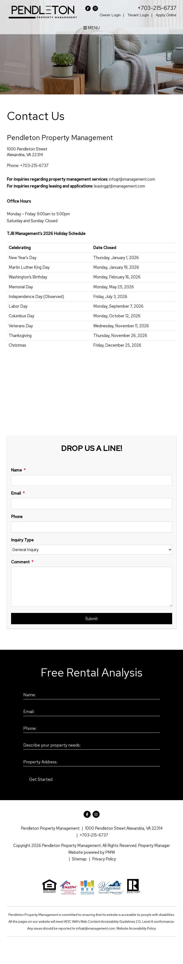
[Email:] (91, 712)
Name (16, 470)
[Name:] (91, 695)
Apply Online (166, 15)
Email (16, 493)
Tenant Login (138, 15)
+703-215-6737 (157, 8)
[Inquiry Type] (91, 550)
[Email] (91, 503)
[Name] (91, 480)
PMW (110, 852)
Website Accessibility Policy (136, 928)
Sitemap (79, 859)
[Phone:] (91, 728)
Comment (20, 562)
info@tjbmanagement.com (132, 179)
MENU (91, 27)
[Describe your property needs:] (91, 745)
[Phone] (91, 527)
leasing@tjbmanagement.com (119, 186)
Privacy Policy (104, 859)
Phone (17, 516)
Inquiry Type (22, 540)
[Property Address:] (91, 762)
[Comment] (91, 587)
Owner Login (110, 15)
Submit (91, 618)
